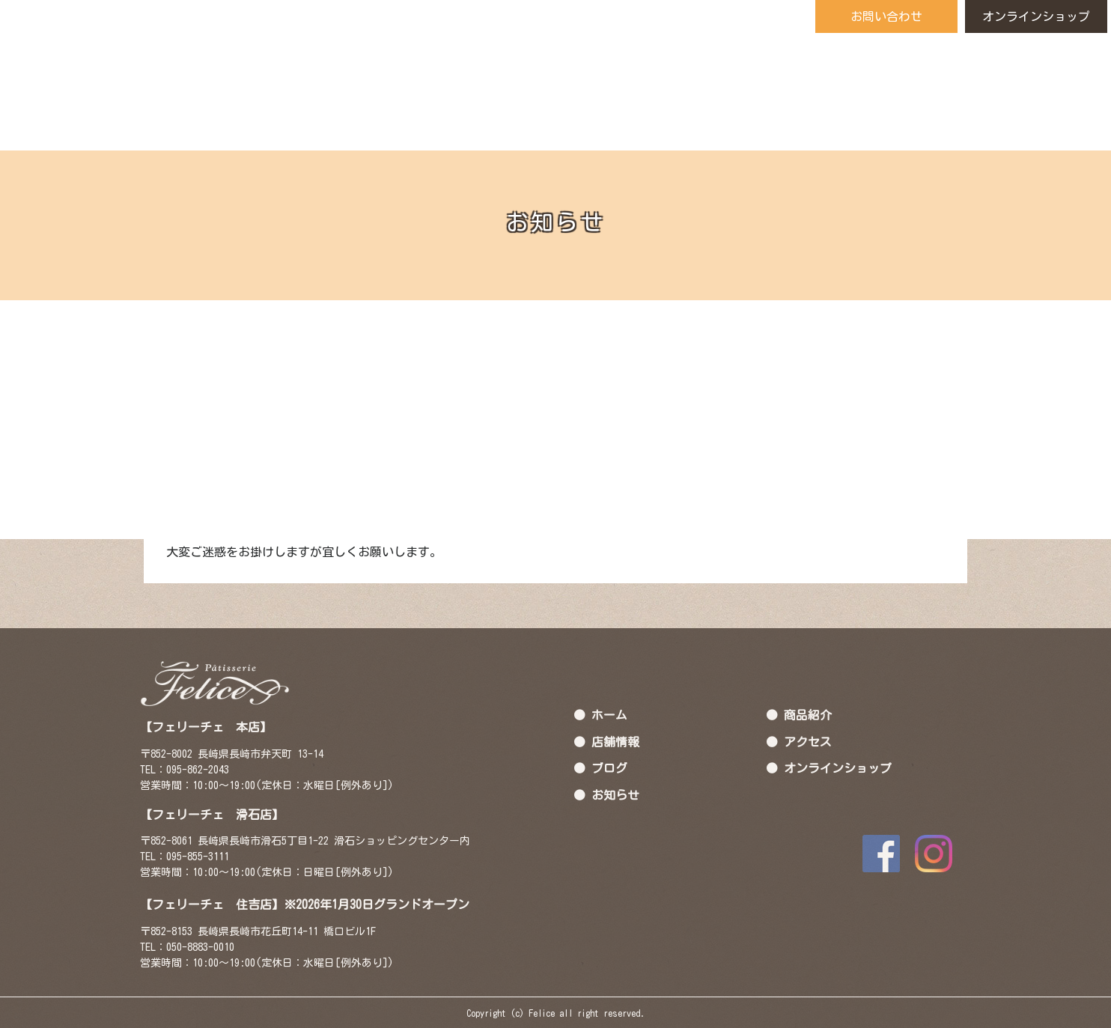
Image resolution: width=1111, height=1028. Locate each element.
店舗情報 (615, 741)
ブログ (609, 767)
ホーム (609, 714)
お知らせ (615, 794)
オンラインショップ (1036, 16)
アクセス (808, 741)
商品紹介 (808, 714)
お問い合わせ (886, 16)
